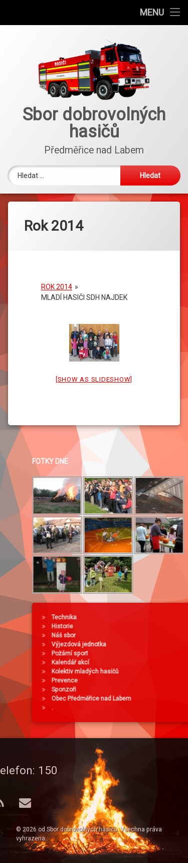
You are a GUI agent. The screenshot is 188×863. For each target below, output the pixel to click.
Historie (133, 626)
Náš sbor (135, 635)
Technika (135, 617)
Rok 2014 (56, 278)
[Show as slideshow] (94, 370)
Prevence (136, 680)
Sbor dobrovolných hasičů (82, 829)
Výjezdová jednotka (150, 644)
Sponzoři (135, 689)
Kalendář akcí (141, 662)
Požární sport (141, 653)
